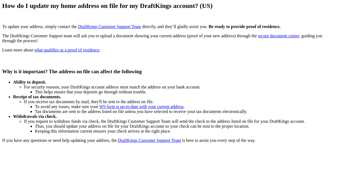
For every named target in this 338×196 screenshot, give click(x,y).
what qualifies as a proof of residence (66, 50)
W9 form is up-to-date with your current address (141, 106)
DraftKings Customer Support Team (109, 26)
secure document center (278, 35)
